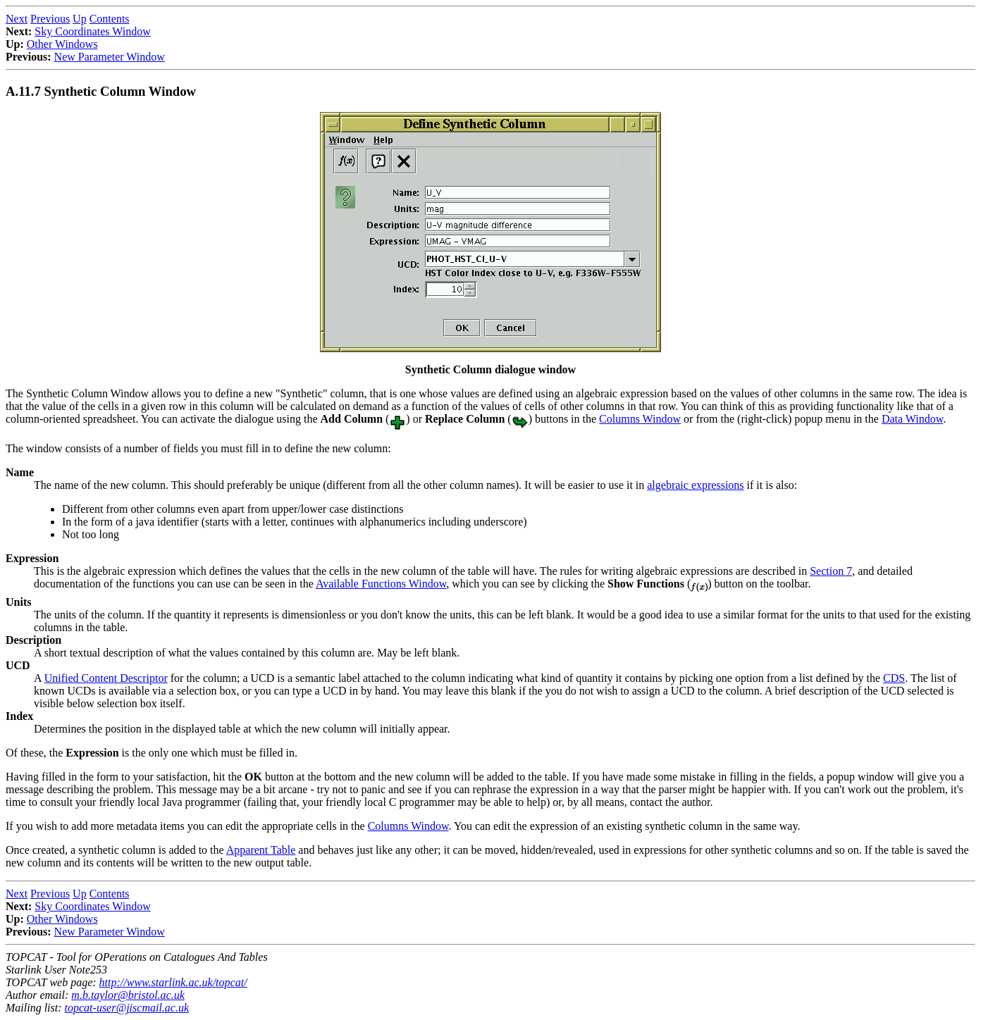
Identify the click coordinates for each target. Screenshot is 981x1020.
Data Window (912, 419)
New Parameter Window (109, 57)
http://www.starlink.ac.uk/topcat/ (173, 982)
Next (16, 19)
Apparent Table (261, 850)
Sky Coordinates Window (92, 31)
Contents (110, 19)
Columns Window (640, 419)
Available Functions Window (381, 584)
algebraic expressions (695, 485)
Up (80, 19)
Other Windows (62, 44)
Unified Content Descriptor (106, 678)
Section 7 (831, 571)
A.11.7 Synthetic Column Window (101, 91)
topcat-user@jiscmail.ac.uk (127, 1008)
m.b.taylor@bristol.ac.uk (127, 995)
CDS (894, 678)
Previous (50, 19)
